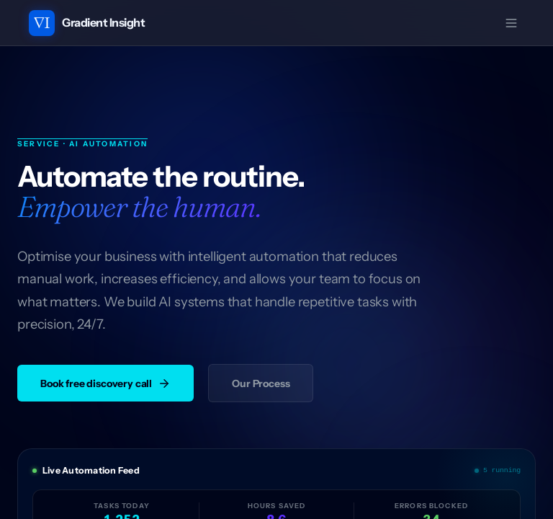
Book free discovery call (105, 383)
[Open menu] (511, 23)
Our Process (260, 383)
